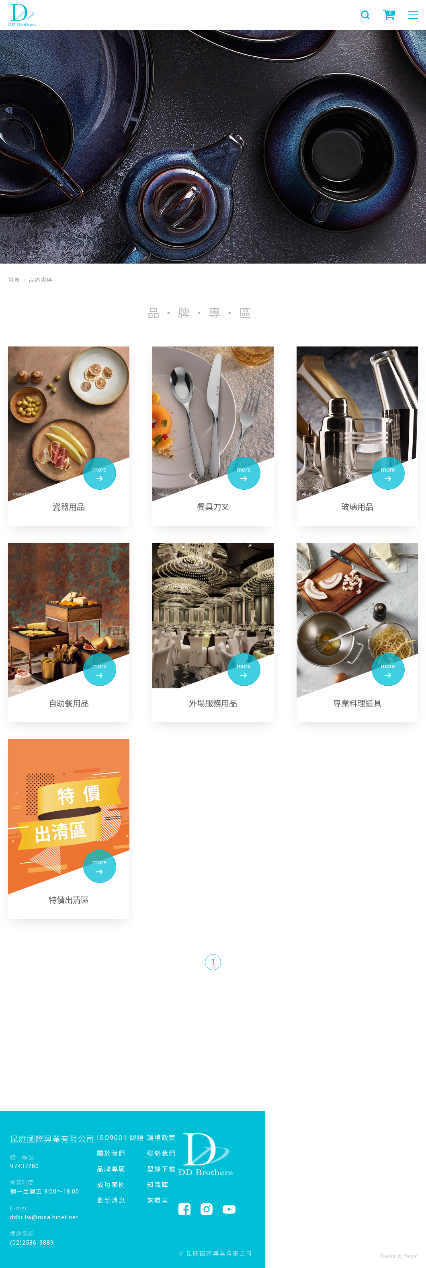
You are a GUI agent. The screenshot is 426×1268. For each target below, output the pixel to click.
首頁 (14, 280)
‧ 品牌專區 (37, 280)
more (99, 474)
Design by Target (399, 1256)
